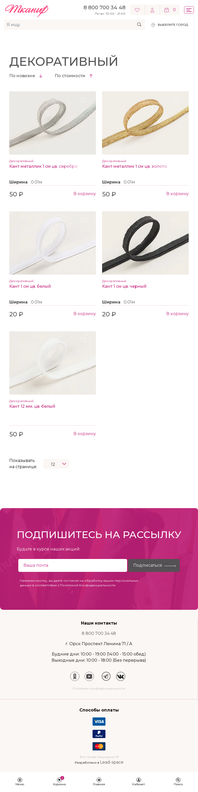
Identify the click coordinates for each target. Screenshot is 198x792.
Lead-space (111, 762)
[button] (20, 782)
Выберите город (173, 25)
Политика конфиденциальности (99, 688)
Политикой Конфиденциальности (88, 585)
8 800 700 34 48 (99, 633)
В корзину (84, 193)
